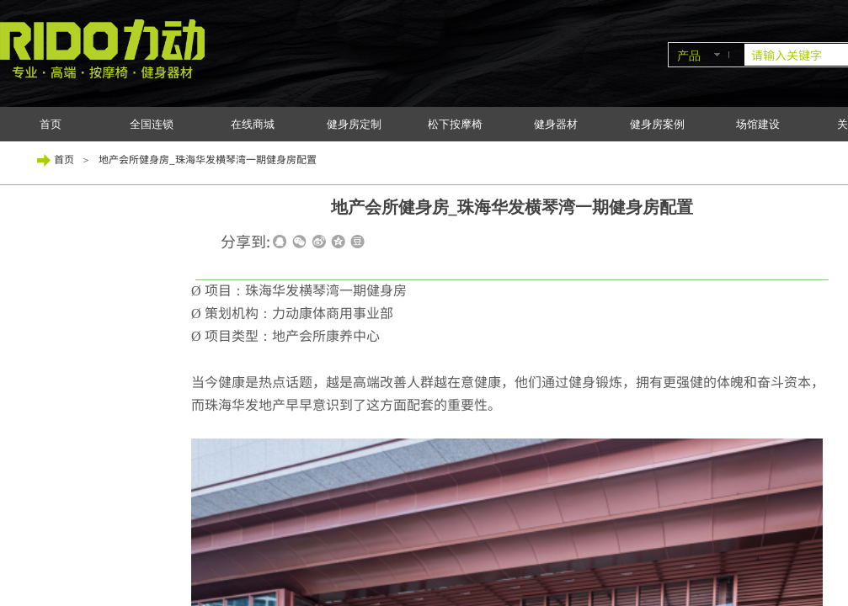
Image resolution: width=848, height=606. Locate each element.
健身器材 (556, 124)
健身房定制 (354, 124)
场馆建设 (758, 124)
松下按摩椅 (455, 124)
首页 (50, 124)
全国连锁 (151, 124)
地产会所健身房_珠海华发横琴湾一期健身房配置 (208, 159)
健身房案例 (657, 124)
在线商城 (253, 124)
